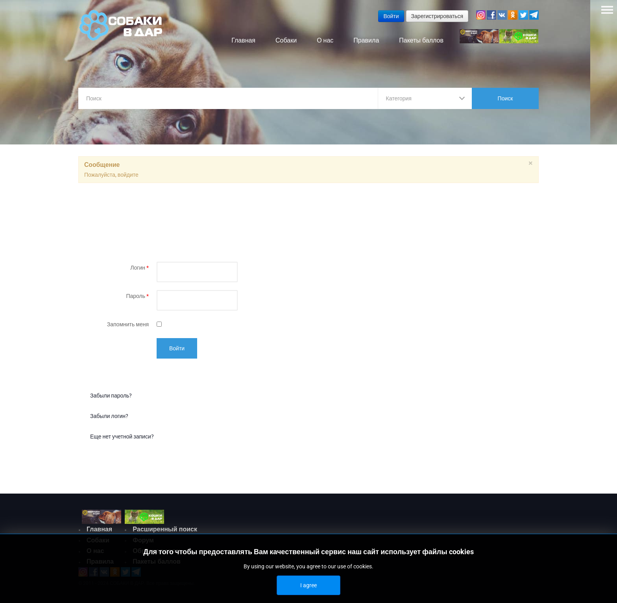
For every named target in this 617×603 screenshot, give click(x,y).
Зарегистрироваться (437, 16)
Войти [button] (391, 16)
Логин (139, 268)
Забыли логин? (109, 416)
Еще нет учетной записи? (122, 436)
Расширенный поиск (165, 529)
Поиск (505, 98)
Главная (99, 529)
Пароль (137, 296)
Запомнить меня (128, 324)
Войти (177, 348)
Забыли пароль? (111, 395)
